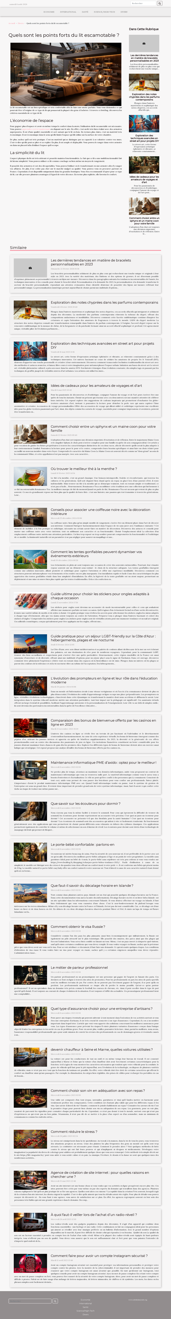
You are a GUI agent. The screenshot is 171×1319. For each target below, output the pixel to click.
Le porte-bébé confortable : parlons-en (82, 845)
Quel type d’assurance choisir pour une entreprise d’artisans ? (102, 1009)
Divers (124, 12)
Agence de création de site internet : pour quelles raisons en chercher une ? (100, 1175)
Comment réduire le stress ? (74, 1132)
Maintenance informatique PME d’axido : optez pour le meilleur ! (103, 763)
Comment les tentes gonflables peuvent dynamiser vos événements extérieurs (96, 554)
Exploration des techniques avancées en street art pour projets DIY (144, 138)
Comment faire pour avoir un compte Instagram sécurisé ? (99, 1256)
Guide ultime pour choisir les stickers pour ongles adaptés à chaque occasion (100, 596)
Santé (85, 12)
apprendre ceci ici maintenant (36, 129)
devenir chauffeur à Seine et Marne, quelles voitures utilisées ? (102, 1050)
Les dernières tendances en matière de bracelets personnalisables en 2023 (144, 58)
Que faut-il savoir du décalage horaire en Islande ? (92, 886)
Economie (49, 12)
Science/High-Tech (104, 12)
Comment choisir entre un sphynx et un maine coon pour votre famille (144, 221)
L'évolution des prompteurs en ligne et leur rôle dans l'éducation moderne (104, 680)
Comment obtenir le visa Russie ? (78, 927)
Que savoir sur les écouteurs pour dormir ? (86, 804)
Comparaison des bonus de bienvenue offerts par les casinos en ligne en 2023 (103, 722)
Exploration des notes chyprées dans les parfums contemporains (144, 97)
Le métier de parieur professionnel (79, 968)
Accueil (12, 23)
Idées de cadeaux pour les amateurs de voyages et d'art (144, 179)
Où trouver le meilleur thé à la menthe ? (84, 469)
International (68, 12)
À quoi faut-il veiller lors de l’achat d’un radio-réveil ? (94, 1215)
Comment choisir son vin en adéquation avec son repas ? (98, 1091)
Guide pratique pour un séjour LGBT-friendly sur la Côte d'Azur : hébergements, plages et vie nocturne (103, 638)
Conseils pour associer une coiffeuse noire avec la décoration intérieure (100, 512)
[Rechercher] (143, 3)
